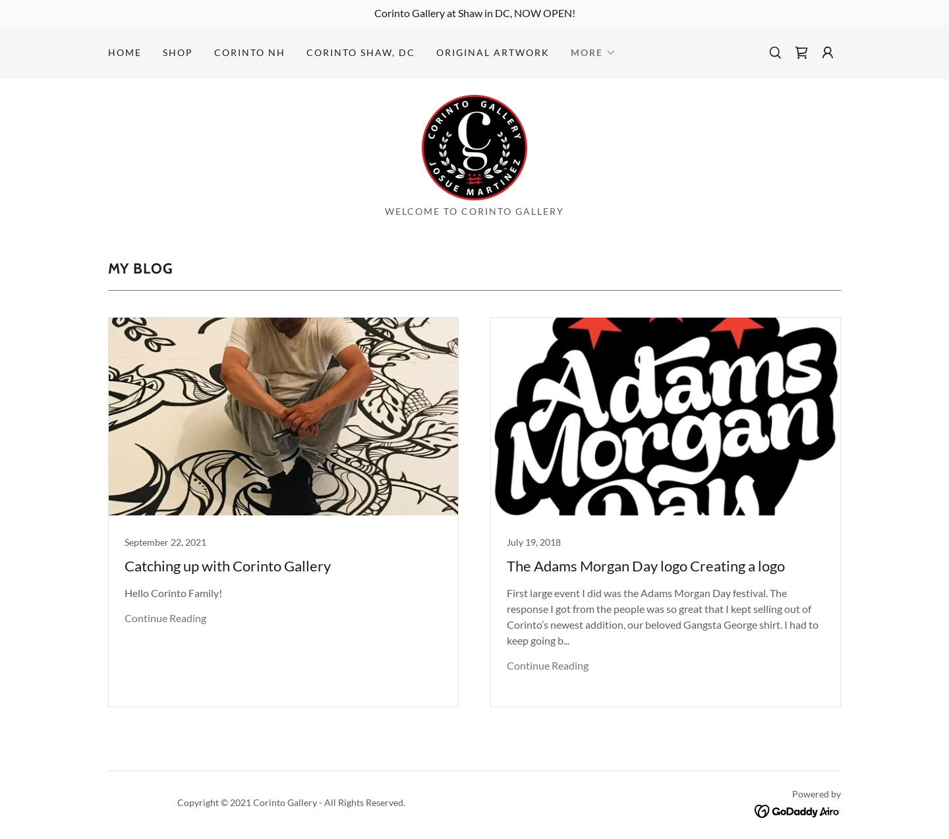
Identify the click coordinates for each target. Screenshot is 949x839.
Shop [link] (178, 52)
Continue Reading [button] (165, 618)
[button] (593, 53)
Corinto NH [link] (249, 52)
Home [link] (125, 52)
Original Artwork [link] (493, 52)
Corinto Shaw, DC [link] (360, 52)
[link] (801, 53)
